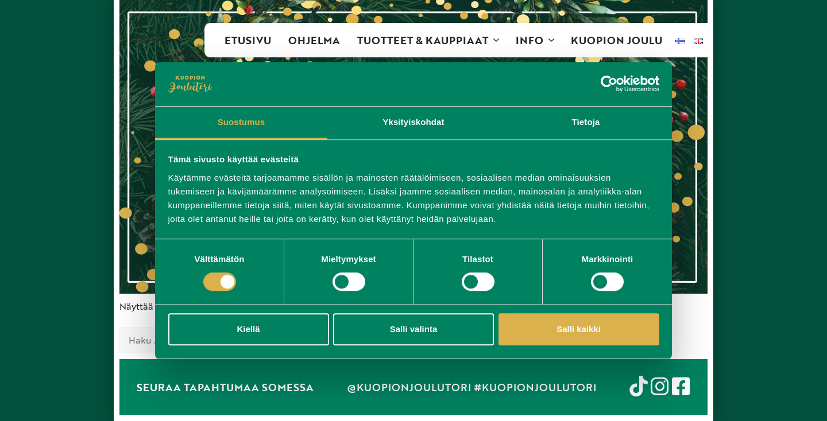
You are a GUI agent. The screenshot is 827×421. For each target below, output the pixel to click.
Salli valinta (414, 329)
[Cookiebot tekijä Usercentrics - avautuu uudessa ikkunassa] (609, 84)
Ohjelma (314, 40)
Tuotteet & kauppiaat (432, 40)
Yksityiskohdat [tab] (413, 122)
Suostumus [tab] (241, 122)
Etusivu (248, 40)
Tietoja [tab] (586, 122)
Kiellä (248, 329)
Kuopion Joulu (616, 40)
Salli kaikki (579, 329)
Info (539, 40)
